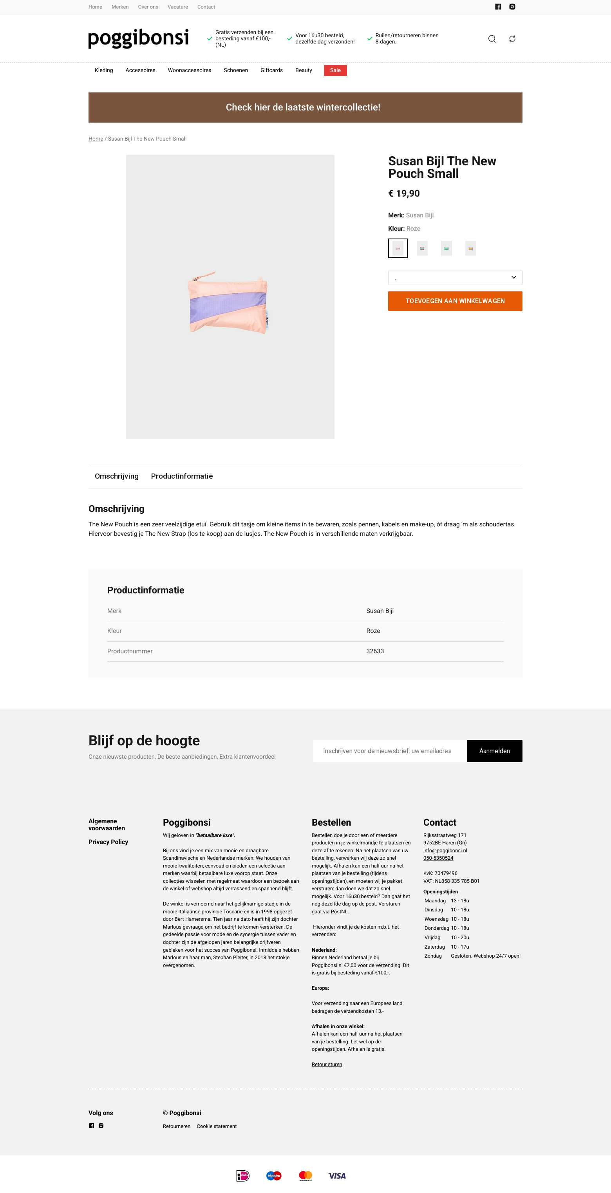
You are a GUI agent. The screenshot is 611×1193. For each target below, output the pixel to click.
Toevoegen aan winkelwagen (455, 301)
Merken (120, 7)
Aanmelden (494, 751)
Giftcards (271, 70)
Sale (335, 70)
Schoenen (236, 70)
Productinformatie (182, 476)
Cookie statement (217, 1127)
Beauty (303, 70)
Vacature (178, 7)
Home (95, 7)
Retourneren (176, 1127)
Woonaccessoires (190, 70)
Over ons (148, 7)
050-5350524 (438, 858)
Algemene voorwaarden (107, 824)
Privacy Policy (108, 842)
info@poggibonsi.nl (445, 851)
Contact (206, 7)
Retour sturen (327, 1065)
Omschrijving (117, 476)
